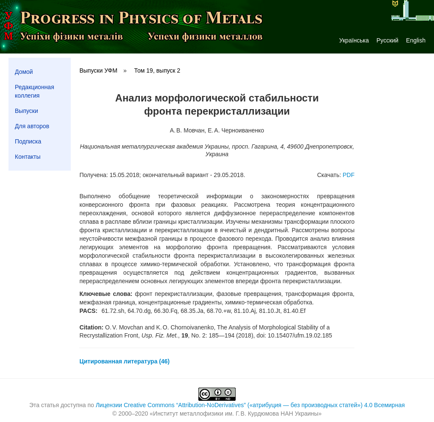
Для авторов (32, 126)
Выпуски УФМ (98, 70)
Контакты (27, 156)
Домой (24, 71)
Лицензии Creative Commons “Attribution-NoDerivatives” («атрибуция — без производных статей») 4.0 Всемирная (250, 405)
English (416, 40)
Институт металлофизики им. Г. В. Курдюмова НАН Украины (235, 413)
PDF (348, 175)
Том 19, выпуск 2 (157, 70)
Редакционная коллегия (34, 91)
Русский (387, 40)
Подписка (28, 141)
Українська (354, 40)
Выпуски (26, 110)
